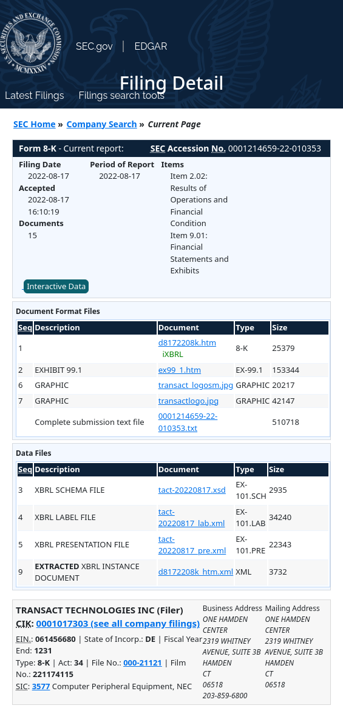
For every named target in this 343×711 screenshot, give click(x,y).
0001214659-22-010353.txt (188, 421)
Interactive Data (56, 286)
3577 (41, 686)
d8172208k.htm (187, 342)
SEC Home (34, 124)
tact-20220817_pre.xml (192, 544)
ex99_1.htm (179, 369)
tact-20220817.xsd (192, 489)
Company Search (102, 124)
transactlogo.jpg (188, 400)
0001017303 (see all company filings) (118, 623)
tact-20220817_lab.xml (191, 517)
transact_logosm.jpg (196, 384)
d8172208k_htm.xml (196, 571)
